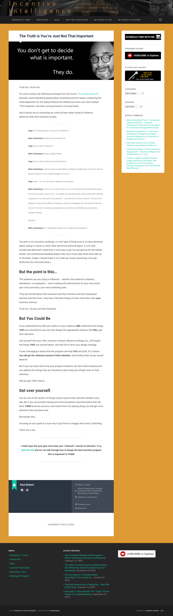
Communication (85, 491)
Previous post (84, 504)
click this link (27, 450)
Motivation (82, 493)
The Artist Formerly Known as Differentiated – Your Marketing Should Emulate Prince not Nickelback (86, 568)
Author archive (22, 490)
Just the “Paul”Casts (77, 20)
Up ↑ (162, 611)
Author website (27, 490)
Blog (56, 20)
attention (82, 497)
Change (98, 488)
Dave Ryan (131, 143)
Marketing (97, 491)
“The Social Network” (88, 93)
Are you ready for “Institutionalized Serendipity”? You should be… (81, 576)
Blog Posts (89, 488)
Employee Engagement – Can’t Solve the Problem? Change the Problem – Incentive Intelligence (142, 134)
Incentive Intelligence (25, 611)
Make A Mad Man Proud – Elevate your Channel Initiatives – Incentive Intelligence (143, 122)
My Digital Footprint (129, 20)
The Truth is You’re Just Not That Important (56, 36)
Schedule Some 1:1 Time (137, 154)
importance (92, 497)
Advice (81, 488)
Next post (82, 508)
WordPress (54, 611)
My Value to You (103, 20)
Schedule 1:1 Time (21, 20)
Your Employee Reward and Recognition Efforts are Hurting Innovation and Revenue (85, 556)
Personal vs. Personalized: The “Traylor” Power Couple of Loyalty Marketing (87, 593)
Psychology (93, 493)
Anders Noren (152, 611)
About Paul (42, 20)
